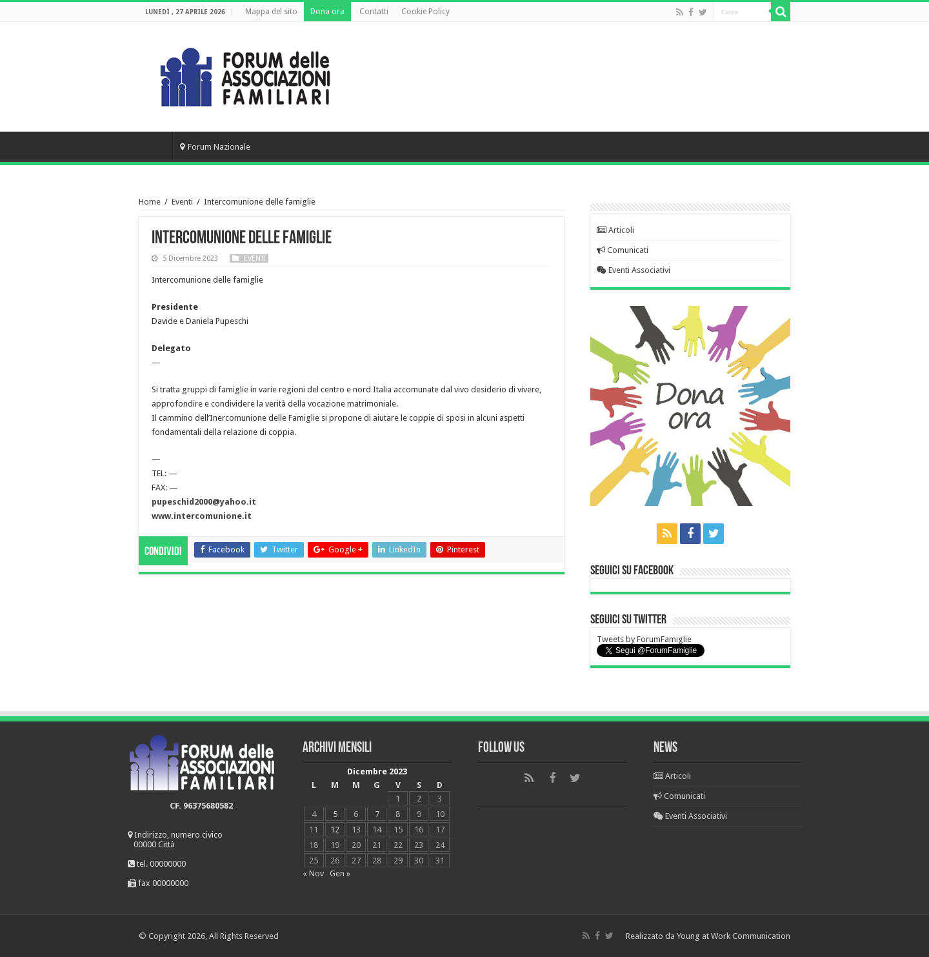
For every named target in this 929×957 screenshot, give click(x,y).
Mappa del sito (271, 11)
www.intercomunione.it (202, 516)
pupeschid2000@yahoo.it (204, 502)
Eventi (182, 202)
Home (155, 145)
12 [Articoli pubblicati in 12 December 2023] (334, 829)
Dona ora (327, 11)
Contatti (373, 11)
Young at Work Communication (733, 936)
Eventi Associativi (633, 270)
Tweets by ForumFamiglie (644, 639)
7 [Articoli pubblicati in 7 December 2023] (377, 814)
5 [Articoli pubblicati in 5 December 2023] (335, 814)
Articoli (615, 230)
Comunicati (622, 250)
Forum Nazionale (215, 147)
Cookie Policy (425, 11)
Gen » (340, 873)
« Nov (313, 873)
